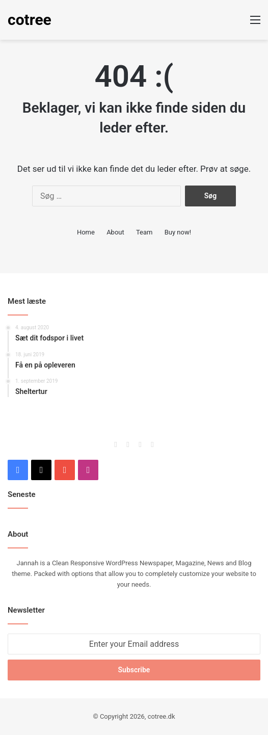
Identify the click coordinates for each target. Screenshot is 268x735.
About (115, 232)
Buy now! (178, 232)
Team (144, 232)
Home (86, 232)
